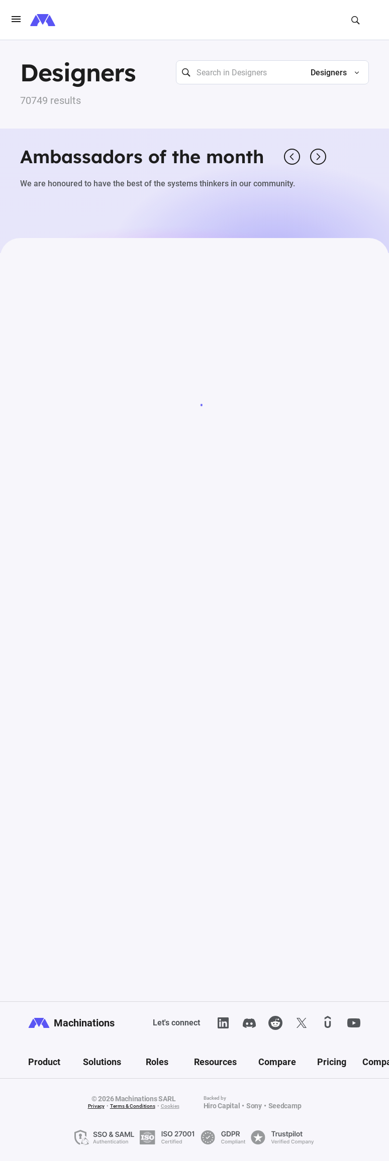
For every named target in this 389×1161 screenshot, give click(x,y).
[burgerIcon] (16, 20)
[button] (331, 72)
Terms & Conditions (132, 1106)
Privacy (96, 1106)
